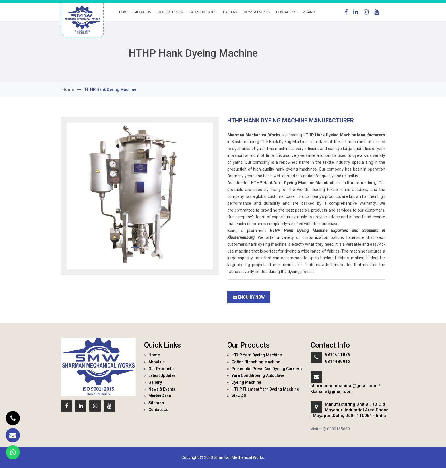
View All (239, 396)
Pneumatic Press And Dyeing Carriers (267, 368)
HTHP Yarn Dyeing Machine (257, 355)
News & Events (257, 12)
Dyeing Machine (246, 382)
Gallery (230, 12)
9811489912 (337, 361)
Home (124, 12)
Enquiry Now (249, 297)
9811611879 (337, 354)
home (68, 89)
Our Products (170, 12)
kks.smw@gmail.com (332, 391)
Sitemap (156, 403)
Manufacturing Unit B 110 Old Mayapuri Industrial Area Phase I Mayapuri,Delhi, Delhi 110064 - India (350, 410)
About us (143, 12)
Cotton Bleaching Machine (256, 362)
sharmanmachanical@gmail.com (344, 385)
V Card (309, 12)
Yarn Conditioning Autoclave (258, 375)
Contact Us (286, 12)
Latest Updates (202, 12)
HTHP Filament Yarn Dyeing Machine (265, 389)
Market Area (159, 396)
